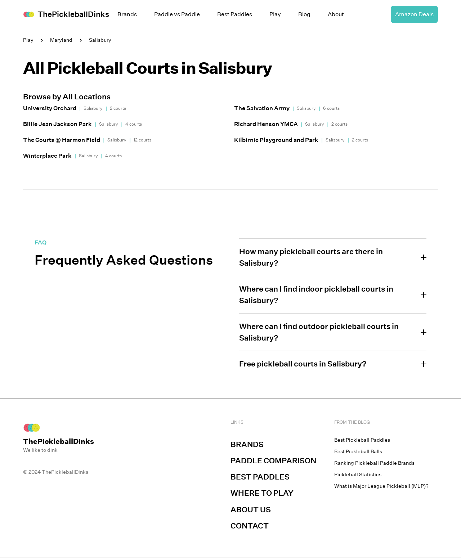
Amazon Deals (414, 14)
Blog (304, 14)
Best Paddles (234, 14)
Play (275, 14)
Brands (127, 14)
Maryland (61, 40)
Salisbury (100, 40)
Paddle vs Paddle (177, 14)
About (336, 14)
